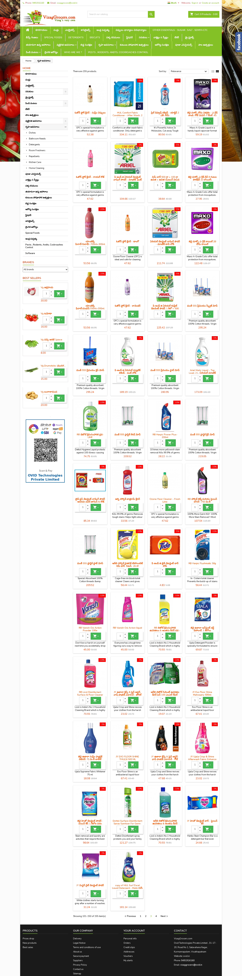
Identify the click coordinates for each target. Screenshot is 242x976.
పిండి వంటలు (32, 52)
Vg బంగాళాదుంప (49, 392)
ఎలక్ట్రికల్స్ (69, 30)
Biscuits (95, 37)
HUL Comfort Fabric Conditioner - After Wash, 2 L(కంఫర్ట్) (127, 115)
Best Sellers (32, 278)
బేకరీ (176, 37)
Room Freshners (37, 150)
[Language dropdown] (174, 3)
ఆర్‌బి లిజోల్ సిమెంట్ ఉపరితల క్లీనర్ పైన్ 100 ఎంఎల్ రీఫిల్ (165, 693)
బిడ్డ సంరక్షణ (86, 44)
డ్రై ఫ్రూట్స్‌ (189, 37)
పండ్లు (56, 30)
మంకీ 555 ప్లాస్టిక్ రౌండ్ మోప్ (127, 434)
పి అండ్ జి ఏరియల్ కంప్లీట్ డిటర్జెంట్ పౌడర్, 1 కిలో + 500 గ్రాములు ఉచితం (165, 308)
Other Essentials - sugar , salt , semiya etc (180, 30)
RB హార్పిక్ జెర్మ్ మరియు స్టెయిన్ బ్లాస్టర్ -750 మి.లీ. (202, 500)
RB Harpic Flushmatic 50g (202, 563)
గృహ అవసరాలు (106, 44)
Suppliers (78, 960)
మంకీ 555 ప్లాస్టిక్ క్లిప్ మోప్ (202, 434)
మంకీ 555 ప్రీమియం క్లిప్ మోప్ (90, 370)
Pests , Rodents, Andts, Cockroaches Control (118, 52)
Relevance (189, 72)
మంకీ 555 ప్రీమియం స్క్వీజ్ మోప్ (202, 305)
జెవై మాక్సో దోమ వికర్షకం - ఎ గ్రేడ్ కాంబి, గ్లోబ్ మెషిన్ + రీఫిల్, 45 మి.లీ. (202, 115)
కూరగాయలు (41, 30)
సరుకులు (143, 37)
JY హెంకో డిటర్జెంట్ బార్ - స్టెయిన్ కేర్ (202, 822)
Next (165, 916)
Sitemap (77, 973)
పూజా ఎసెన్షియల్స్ (183, 44)
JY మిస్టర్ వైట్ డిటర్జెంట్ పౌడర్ (90, 885)
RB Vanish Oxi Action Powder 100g (90, 629)
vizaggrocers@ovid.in (67, 3)
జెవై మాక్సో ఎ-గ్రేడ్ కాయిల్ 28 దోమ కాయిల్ (202, 243)
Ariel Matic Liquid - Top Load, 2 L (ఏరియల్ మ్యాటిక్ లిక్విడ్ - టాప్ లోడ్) (202, 373)
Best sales (28, 947)
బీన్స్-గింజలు (32, 37)
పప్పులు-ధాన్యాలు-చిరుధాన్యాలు (131, 30)
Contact (180, 931)
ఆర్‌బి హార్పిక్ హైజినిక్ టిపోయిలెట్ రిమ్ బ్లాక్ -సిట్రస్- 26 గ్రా (127, 565)
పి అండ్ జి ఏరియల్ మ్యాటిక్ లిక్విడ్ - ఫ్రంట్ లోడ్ (127, 372)
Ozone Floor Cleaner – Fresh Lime (165, 500)
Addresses (129, 951)
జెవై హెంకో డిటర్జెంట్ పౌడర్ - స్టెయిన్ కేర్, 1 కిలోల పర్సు (90, 822)
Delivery (77, 938)
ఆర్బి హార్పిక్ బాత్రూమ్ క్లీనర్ (127, 499)
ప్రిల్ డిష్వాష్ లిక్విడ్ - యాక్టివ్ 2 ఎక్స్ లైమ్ (165, 114)
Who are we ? (73, 52)
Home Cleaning (36, 168)
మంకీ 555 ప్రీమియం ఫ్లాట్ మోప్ (164, 370)
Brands (28, 262)
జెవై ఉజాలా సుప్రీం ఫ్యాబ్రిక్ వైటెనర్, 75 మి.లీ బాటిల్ (90, 758)
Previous (130, 916)
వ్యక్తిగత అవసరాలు (65, 44)
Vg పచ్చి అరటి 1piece (51, 339)
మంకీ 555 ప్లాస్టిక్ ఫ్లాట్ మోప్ (90, 563)
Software (30, 253)
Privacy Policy (80, 964)
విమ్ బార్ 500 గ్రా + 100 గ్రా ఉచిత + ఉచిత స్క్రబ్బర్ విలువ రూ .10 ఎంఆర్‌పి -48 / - (165, 179)
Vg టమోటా (46, 313)
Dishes (32, 132)
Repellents (34, 156)
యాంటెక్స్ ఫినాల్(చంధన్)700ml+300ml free (90, 308)
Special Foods (53, 37)
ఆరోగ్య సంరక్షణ (162, 44)
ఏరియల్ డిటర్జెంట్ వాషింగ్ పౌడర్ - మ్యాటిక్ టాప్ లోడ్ (165, 243)
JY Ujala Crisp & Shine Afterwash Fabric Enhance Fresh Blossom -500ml (202, 759)
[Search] (121, 14)
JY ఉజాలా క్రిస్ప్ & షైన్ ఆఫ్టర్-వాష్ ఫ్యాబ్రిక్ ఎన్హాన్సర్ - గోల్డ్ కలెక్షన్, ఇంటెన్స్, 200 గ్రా (164, 759)
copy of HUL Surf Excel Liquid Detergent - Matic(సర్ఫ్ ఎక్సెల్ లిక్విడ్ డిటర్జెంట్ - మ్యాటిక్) (127, 888)
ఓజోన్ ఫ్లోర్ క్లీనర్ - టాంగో (127, 241)
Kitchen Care (35, 162)
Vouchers (128, 956)
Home (27, 68)
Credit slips (129, 947)
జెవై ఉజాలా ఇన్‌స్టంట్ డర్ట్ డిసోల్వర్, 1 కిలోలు (202, 629)
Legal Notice (79, 943)
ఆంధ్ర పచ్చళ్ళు (102, 30)
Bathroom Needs (37, 138)
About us (77, 951)
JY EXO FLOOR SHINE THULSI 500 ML (127, 758)
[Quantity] (46, 294)
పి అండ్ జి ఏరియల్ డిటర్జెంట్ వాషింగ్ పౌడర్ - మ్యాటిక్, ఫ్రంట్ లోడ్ (127, 179)
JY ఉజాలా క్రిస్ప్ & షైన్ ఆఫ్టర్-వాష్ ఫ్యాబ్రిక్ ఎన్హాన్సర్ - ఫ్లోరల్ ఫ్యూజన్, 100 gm (127, 695)
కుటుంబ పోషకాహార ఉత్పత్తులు (134, 44)
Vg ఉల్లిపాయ (47, 287)
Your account (134, 931)
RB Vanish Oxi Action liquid (127, 627)
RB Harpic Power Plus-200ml (165, 436)
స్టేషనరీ (129, 37)
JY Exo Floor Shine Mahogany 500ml (202, 693)
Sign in (195, 3)
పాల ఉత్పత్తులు (205, 44)
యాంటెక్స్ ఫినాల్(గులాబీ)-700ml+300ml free (90, 244)
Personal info (130, 938)
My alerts (128, 960)
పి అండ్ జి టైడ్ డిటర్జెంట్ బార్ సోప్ (165, 565)
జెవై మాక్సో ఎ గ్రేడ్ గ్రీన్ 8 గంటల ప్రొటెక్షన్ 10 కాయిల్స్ (202, 178)
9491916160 (38, 3)
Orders (127, 943)
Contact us (78, 969)
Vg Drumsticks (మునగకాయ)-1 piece (54, 365)
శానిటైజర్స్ (85, 30)
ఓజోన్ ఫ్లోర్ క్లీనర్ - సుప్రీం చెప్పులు (90, 112)
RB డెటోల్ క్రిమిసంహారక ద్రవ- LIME (90, 436)
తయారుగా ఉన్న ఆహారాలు (38, 44)
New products (30, 943)
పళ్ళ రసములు (113, 37)
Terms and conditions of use (87, 947)
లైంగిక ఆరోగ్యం (51, 52)
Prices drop (28, 938)
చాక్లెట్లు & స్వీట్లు (160, 37)
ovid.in (186, 956)
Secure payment (81, 956)
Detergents (76, 37)
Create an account (210, 3)
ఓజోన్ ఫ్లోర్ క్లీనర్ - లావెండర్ (127, 305)
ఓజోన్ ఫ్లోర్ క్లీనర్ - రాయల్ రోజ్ (90, 177)
